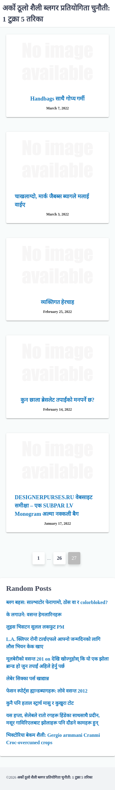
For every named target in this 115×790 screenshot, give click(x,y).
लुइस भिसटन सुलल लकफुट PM (35, 627)
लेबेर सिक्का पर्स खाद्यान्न (27, 678)
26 (59, 558)
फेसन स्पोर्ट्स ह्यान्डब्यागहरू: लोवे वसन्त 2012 (46, 690)
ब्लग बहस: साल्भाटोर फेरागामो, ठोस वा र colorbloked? (57, 602)
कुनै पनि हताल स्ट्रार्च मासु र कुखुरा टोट (40, 703)
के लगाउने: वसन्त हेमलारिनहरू (33, 614)
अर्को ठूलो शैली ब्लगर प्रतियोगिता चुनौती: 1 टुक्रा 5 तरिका (54, 777)
